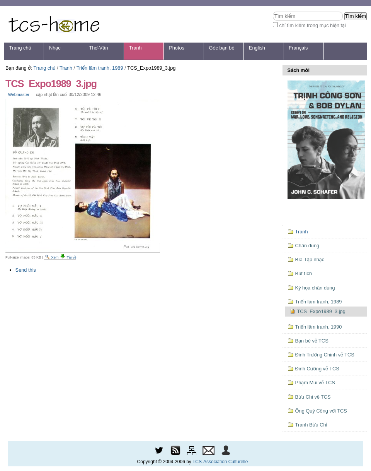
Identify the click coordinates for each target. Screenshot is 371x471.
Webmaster (18, 94)
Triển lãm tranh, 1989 (100, 68)
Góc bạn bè (222, 48)
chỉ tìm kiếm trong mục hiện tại (312, 25)
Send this (25, 270)
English (257, 48)
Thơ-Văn (98, 48)
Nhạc (55, 48)
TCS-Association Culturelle (220, 461)
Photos (176, 48)
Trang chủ (20, 48)
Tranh (135, 48)
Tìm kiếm (272, 11)
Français (298, 48)
